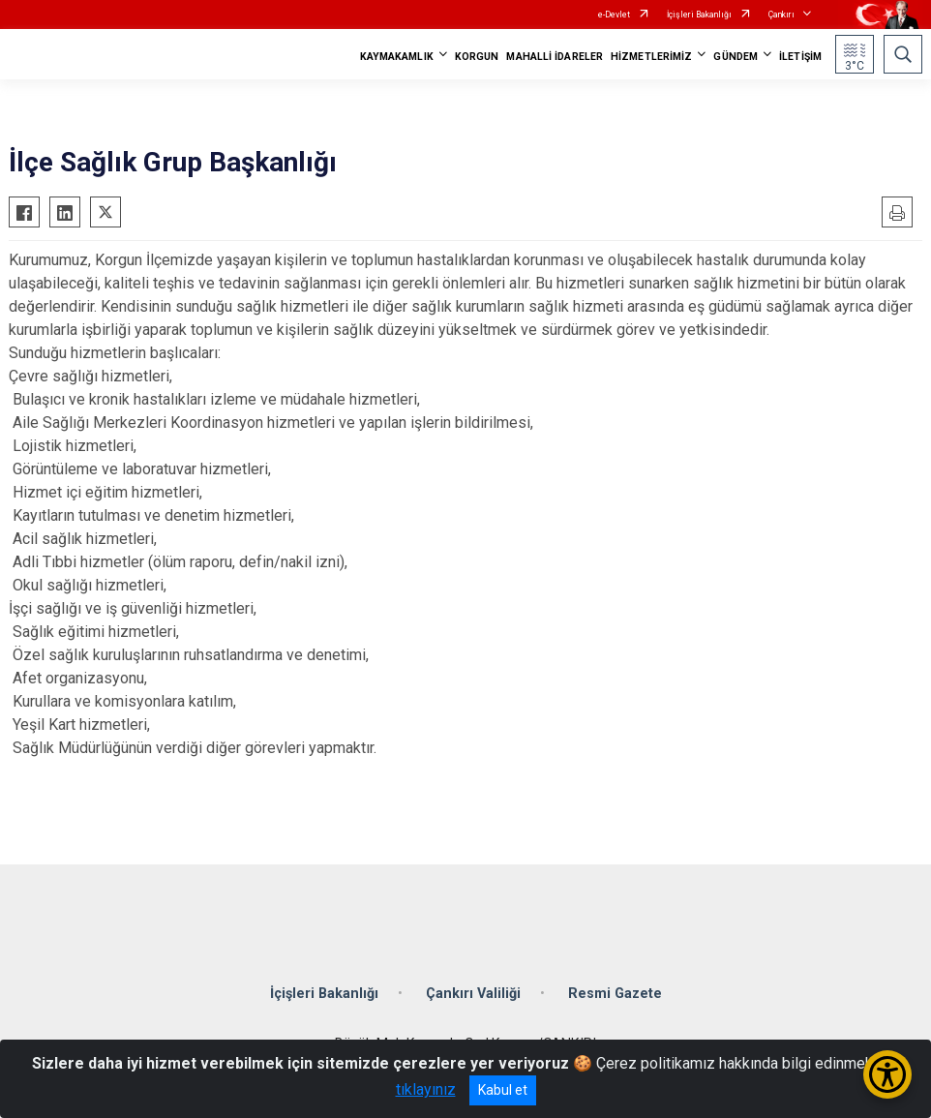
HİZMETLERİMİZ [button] (651, 56)
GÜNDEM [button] (735, 56)
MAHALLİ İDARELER (554, 56)
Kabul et (502, 1090)
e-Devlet (614, 14)
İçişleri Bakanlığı (699, 14)
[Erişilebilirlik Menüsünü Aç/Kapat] (887, 1074)
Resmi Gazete (615, 993)
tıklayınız (426, 1089)
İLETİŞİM (800, 56)
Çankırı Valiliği (473, 993)
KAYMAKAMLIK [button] (397, 56)
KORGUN (477, 56)
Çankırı (781, 14)
